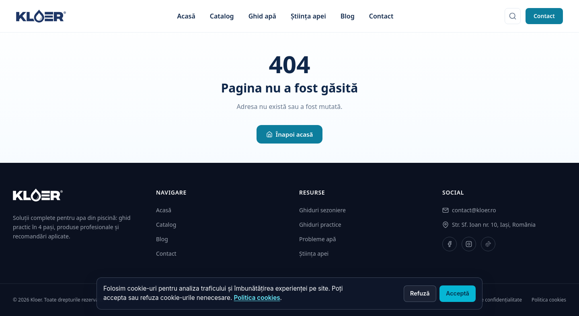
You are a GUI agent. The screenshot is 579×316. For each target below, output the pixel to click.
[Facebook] (449, 244)
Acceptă (457, 293)
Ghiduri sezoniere (322, 210)
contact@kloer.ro (474, 210)
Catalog (222, 16)
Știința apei (308, 16)
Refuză (420, 293)
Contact (381, 16)
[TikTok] (488, 244)
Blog (348, 16)
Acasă (186, 16)
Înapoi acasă (289, 134)
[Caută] (513, 16)
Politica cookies (257, 298)
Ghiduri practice (320, 224)
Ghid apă (262, 16)
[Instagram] (469, 244)
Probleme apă (317, 239)
